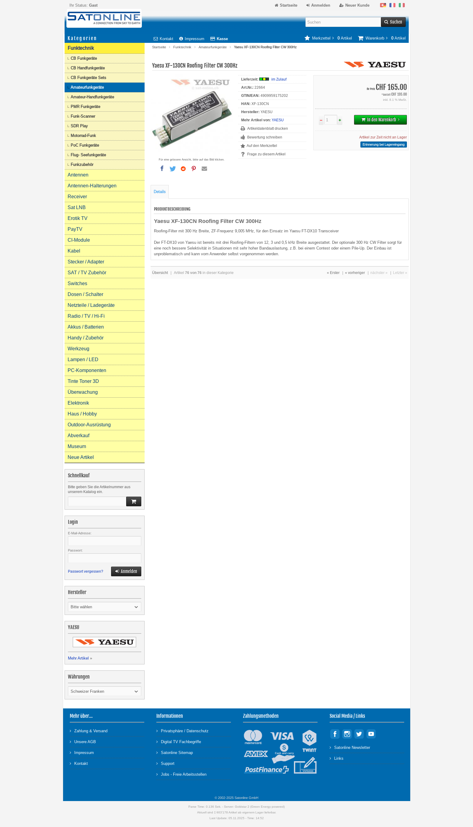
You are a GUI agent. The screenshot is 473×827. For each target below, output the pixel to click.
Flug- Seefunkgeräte (88, 155)
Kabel (74, 250)
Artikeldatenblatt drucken (267, 128)
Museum (77, 446)
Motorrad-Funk (83, 135)
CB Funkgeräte (84, 58)
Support (165, 763)
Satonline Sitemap (174, 752)
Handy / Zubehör (86, 337)
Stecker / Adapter (86, 261)
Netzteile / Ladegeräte (91, 305)
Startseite (159, 47)
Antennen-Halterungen (92, 185)
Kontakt (163, 39)
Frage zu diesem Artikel (266, 154)
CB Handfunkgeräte (88, 68)
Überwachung (83, 392)
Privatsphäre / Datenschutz (182, 730)
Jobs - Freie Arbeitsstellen (181, 774)
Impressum (191, 39)
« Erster (333, 273)
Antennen (78, 174)
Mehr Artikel (78, 658)
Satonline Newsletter (350, 747)
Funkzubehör (82, 164)
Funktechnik (182, 47)
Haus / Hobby (82, 413)
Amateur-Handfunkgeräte (92, 97)
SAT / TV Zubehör (87, 272)
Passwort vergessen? (85, 571)
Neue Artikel (81, 457)
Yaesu (191, 242)
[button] (162, 168)
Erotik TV (78, 218)
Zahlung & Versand (88, 730)
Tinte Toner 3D (83, 381)
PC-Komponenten (87, 370)
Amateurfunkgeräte (213, 47)
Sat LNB (77, 207)
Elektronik (78, 403)
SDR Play (79, 126)
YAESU (278, 120)
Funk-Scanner (83, 116)
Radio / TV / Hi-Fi (86, 316)
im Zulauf (278, 79)
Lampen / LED (83, 359)
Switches (77, 283)
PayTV (75, 229)
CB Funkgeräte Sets (88, 77)
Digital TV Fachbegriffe (178, 741)
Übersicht (160, 273)
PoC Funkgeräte (85, 145)
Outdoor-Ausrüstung (89, 424)
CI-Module (79, 240)
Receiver (77, 196)
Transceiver (328, 231)
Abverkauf (78, 435)
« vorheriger (355, 273)
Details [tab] (160, 191)
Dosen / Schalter (85, 294)
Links (337, 758)
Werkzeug (78, 348)
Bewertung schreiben (264, 137)
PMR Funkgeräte (85, 106)
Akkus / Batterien (86, 326)
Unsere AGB (83, 741)
